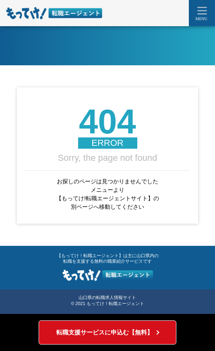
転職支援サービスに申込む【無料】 (104, 332)
